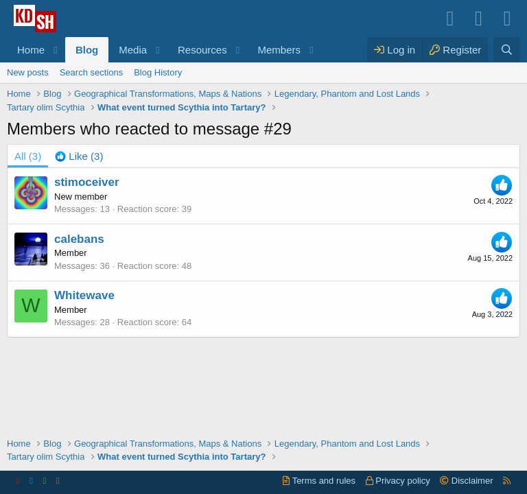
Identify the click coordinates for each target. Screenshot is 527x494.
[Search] (506, 49)
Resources (202, 50)
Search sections (92, 72)
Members (279, 50)
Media (133, 50)
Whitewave (84, 295)
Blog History (158, 72)
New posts (28, 72)
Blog (86, 50)
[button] (55, 49)
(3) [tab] (27, 156)
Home (31, 50)
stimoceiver (86, 182)
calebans (79, 239)
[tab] (79, 156)
